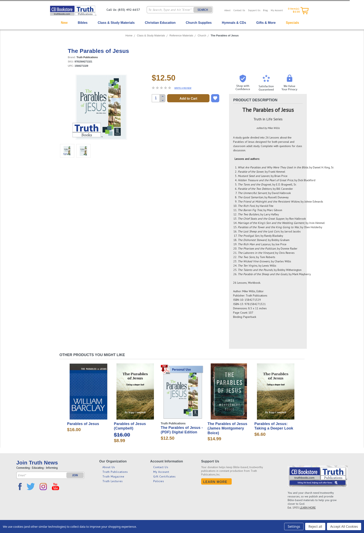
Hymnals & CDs (234, 22)
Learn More (215, 482)
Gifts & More (266, 22)
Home (129, 35)
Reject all (315, 526)
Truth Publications (115, 472)
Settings (294, 526)
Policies (158, 481)
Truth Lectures (112, 481)
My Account (277, 10)
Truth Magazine (113, 476)
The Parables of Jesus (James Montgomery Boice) (227, 428)
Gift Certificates (164, 476)
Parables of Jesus (83, 424)
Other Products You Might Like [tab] (92, 355)
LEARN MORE (308, 507)
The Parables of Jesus (225, 35)
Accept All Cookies (344, 526)
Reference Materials (181, 35)
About (227, 10)
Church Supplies (199, 22)
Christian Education (160, 22)
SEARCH (202, 10)
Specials (292, 22)
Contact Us (239, 10)
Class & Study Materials (116, 22)
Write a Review (182, 88)
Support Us (254, 10)
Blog (265, 10)
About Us (108, 467)
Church (202, 35)
